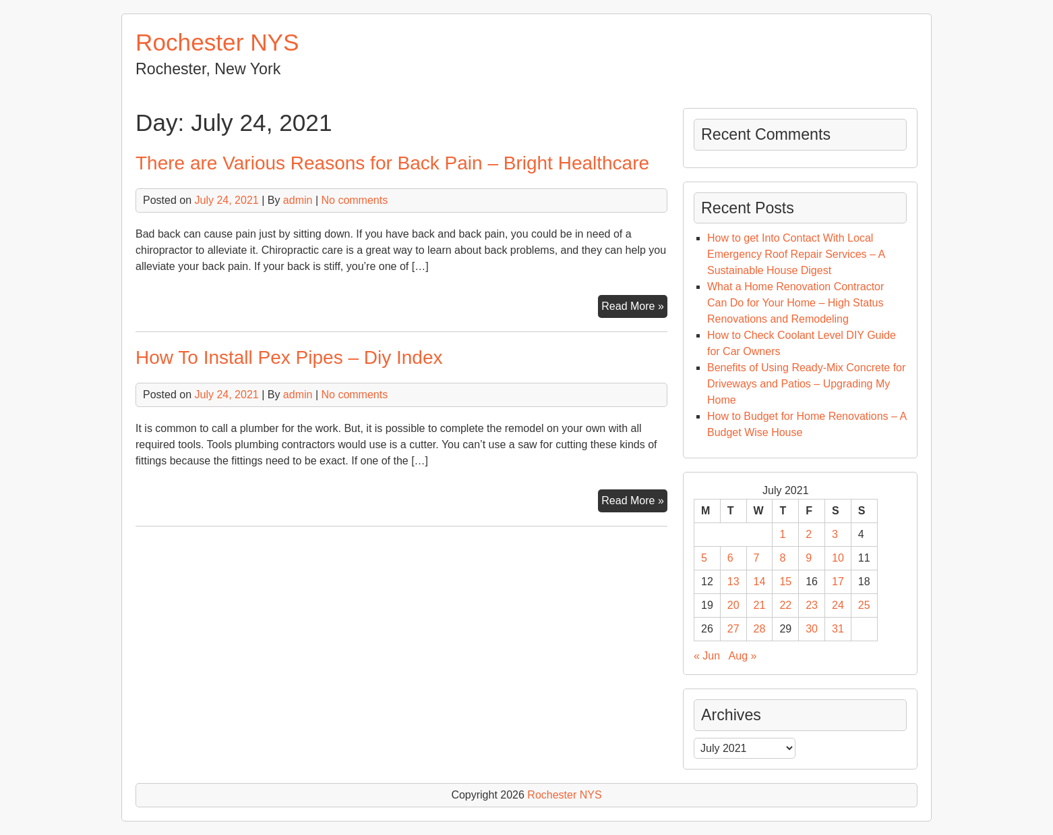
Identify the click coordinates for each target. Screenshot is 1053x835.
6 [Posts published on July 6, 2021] (730, 558)
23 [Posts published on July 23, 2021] (812, 605)
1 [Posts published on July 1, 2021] (782, 534)
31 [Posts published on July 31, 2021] (838, 629)
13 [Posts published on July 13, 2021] (733, 581)
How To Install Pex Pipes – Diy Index (289, 357)
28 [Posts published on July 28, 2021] (760, 629)
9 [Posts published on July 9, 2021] (809, 558)
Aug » (743, 656)
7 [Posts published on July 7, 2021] (757, 558)
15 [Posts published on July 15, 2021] (785, 581)
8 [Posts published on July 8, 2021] (782, 558)
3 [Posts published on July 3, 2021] (835, 534)
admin (298, 200)
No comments (354, 200)
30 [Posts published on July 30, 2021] (812, 629)
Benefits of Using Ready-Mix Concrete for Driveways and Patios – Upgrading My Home (806, 384)
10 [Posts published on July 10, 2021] (838, 558)
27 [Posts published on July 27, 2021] (733, 629)
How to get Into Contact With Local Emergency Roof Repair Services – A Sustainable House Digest (795, 254)
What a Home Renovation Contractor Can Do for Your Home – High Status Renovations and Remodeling (795, 303)
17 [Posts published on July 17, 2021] (838, 581)
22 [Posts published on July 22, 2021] (785, 605)
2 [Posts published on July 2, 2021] (809, 534)
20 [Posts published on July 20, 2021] (733, 605)
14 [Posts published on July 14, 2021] (760, 581)
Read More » (634, 308)
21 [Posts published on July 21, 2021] (760, 605)
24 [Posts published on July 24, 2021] (838, 605)
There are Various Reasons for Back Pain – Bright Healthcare (392, 163)
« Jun (707, 656)
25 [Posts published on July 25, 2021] (864, 605)
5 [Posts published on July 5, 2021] (704, 558)
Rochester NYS (217, 42)
